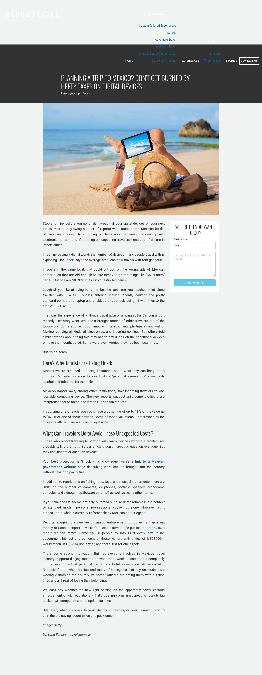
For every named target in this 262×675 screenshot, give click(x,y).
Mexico (87, 93)
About (212, 42)
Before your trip (70, 93)
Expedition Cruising (164, 60)
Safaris (171, 32)
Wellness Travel (166, 46)
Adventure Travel (165, 39)
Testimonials (212, 60)
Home (129, 60)
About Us (215, 53)
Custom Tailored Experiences (157, 25)
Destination (180, 239)
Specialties (157, 13)
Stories (231, 60)
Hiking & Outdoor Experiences (157, 53)
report (70, 260)
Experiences (190, 60)
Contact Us (249, 60)
